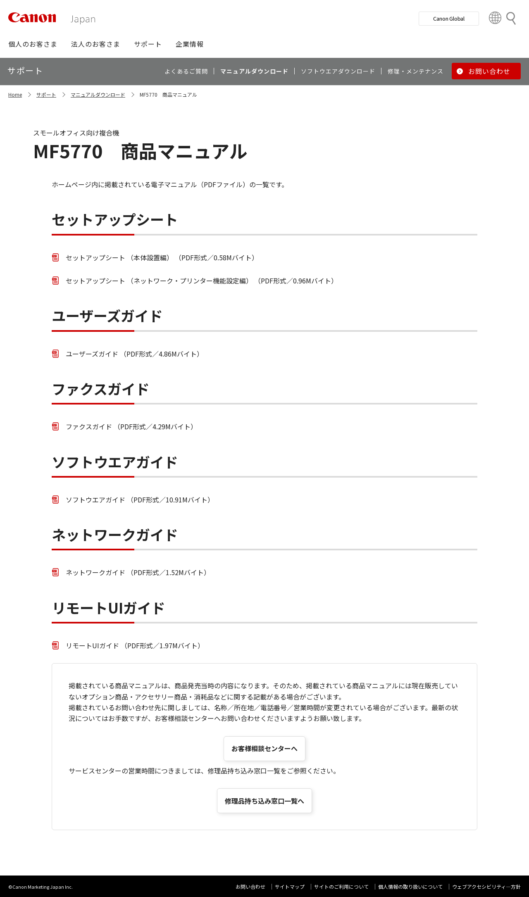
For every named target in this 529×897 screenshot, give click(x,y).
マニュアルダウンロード (98, 94)
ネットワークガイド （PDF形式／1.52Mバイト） (138, 572)
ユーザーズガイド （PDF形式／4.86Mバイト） (134, 354)
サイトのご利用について (341, 886)
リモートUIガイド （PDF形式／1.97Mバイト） (135, 645)
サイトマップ (290, 886)
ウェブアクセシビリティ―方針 (486, 886)
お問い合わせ (250, 886)
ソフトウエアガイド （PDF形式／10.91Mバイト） (140, 499)
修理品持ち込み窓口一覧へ (264, 801)
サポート (46, 94)
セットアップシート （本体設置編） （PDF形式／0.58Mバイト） (162, 257)
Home (15, 94)
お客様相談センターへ (264, 748)
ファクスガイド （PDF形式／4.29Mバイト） (131, 426)
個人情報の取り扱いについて (410, 886)
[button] (32, 44)
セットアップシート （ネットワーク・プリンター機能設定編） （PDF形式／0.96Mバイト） (202, 281)
